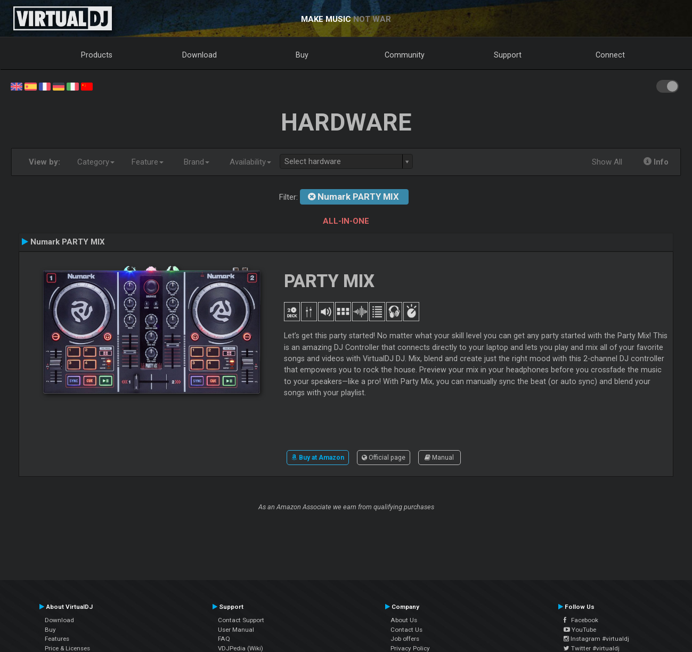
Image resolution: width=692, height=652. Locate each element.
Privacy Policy (410, 648)
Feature (148, 162)
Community (405, 55)
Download (199, 55)
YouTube (580, 629)
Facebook (581, 620)
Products (96, 55)
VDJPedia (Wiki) (240, 648)
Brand (196, 162)
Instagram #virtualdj (596, 638)
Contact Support (241, 620)
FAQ (224, 638)
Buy (302, 55)
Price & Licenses (67, 648)
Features (57, 638)
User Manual (236, 629)
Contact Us (406, 629)
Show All (607, 162)
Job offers (404, 638)
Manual (439, 457)
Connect (610, 55)
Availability (250, 162)
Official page (383, 457)
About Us (403, 620)
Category (96, 162)
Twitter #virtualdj (592, 648)
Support (508, 55)
